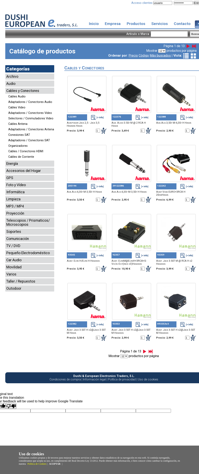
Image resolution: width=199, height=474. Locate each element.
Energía (12, 164)
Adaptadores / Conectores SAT (29, 140)
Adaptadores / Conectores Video (30, 113)
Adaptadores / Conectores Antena (31, 129)
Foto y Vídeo (16, 185)
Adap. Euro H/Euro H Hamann (83, 260)
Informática (15, 192)
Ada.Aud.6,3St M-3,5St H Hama (84, 191)
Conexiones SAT (19, 135)
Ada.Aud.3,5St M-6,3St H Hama (173, 122)
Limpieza (13, 199)
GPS (9, 178)
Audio (10, 84)
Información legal (94, 379)
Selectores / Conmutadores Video (30, 118)
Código (144, 55)
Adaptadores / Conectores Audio (30, 102)
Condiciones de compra (65, 379)
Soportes (13, 232)
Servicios (159, 23)
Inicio (94, 23)
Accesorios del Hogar (23, 171)
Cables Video (16, 107)
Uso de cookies (148, 379)
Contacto (182, 23)
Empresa (113, 23)
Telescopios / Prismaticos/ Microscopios (28, 222)
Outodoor (13, 288)
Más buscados (160, 55)
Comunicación (17, 239)
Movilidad (14, 267)
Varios (11, 274)
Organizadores (18, 146)
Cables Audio (17, 96)
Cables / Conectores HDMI (25, 151)
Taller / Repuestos (20, 281)
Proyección (15, 213)
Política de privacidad (122, 379)
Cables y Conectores (22, 91)
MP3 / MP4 (15, 206)
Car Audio (14, 260)
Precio (133, 55)
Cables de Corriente (21, 157)
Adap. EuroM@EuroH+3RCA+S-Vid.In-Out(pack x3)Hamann (129, 262)
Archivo (12, 77)
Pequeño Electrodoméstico (28, 253)
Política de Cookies (36, 463)
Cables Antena (17, 124)
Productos (136, 23)
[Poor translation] (11, 406)
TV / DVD (13, 246)
